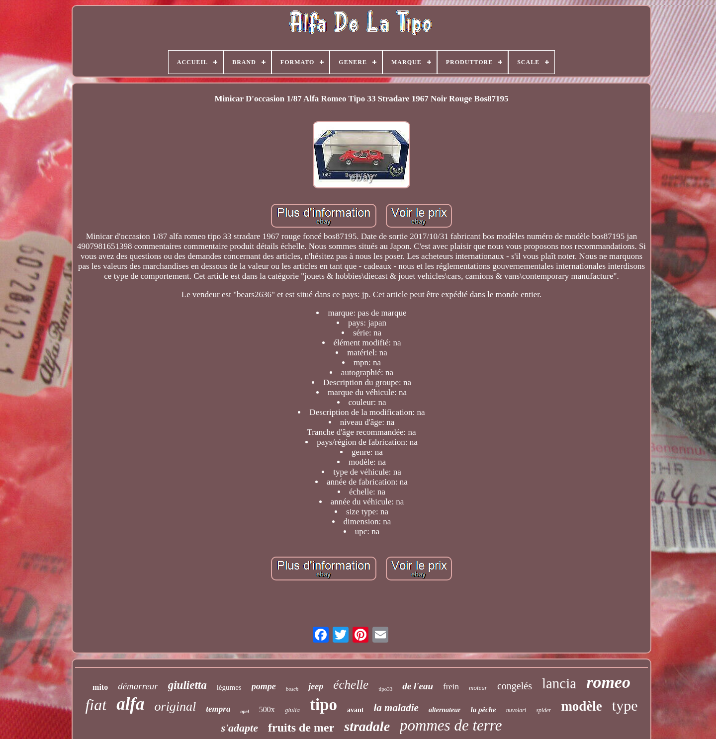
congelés (514, 685)
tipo (323, 705)
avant (355, 710)
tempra (218, 709)
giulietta (187, 685)
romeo (608, 682)
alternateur (445, 710)
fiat (95, 705)
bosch (292, 689)
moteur (478, 687)
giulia (292, 710)
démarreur (138, 686)
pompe (264, 686)
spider (543, 710)
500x (267, 709)
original (175, 706)
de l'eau (417, 686)
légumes (229, 687)
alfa (130, 704)
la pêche (483, 710)
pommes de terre (451, 725)
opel (244, 711)
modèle (581, 706)
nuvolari (516, 710)
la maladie (395, 708)
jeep (315, 686)
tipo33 (385, 689)
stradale (367, 726)
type (625, 705)
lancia (559, 683)
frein (451, 686)
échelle (350, 684)
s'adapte (239, 728)
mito (100, 687)
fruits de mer (301, 727)
